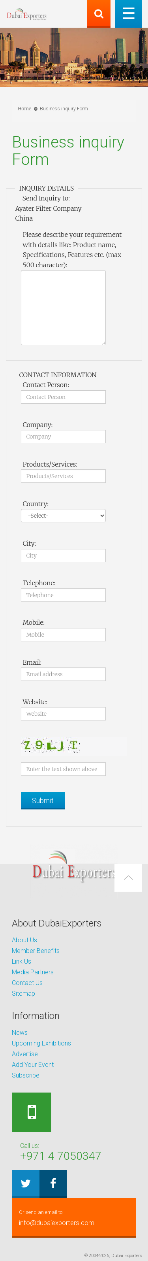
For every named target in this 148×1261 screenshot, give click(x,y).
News (20, 1032)
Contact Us (27, 983)
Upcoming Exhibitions (41, 1043)
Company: (37, 425)
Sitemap (23, 993)
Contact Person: (45, 385)
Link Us (21, 961)
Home (24, 109)
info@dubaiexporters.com (74, 1217)
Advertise (25, 1054)
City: (29, 543)
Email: (31, 662)
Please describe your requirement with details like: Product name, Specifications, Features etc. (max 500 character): (72, 250)
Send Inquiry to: (45, 198)
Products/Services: (49, 464)
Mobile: (33, 622)
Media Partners (33, 972)
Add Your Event (33, 1064)
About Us (24, 940)
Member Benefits (36, 951)
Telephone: (38, 583)
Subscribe (25, 1075)
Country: (35, 504)
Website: (34, 702)
